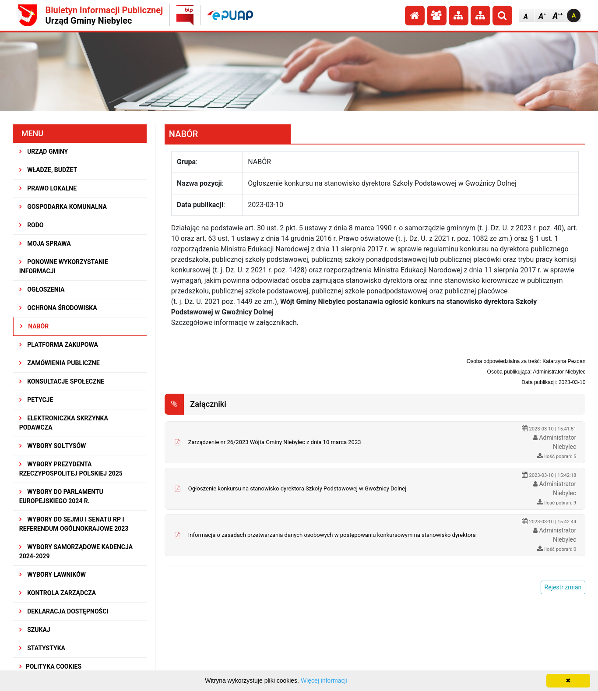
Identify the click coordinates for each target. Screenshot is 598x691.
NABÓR (34, 326)
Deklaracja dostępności (64, 611)
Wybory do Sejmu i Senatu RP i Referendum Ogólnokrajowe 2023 (74, 524)
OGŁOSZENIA (42, 289)
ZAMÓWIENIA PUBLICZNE (59, 363)
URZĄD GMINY (43, 151)
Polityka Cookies (50, 666)
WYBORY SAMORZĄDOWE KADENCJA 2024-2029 (76, 551)
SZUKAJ (34, 629)
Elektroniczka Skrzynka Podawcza (63, 423)
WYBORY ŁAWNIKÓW (52, 574)
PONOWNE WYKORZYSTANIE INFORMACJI (63, 266)
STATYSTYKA (42, 648)
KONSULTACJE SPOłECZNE (62, 381)
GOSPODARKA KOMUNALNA (63, 206)
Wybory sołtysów (52, 445)
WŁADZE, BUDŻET (48, 169)
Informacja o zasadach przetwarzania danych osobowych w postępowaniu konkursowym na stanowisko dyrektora (332, 535)
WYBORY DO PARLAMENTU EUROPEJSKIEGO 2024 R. (61, 496)
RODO (31, 225)
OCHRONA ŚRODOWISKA (58, 307)
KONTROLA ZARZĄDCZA (57, 592)
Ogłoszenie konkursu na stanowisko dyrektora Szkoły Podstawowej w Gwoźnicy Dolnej (297, 488)
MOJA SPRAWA (45, 243)
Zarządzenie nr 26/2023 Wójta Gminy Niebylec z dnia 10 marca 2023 (274, 442)
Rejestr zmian (563, 587)
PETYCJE (36, 399)
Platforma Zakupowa (58, 344)
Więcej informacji (324, 680)
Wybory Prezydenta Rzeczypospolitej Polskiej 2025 (71, 469)
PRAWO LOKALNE (48, 188)
